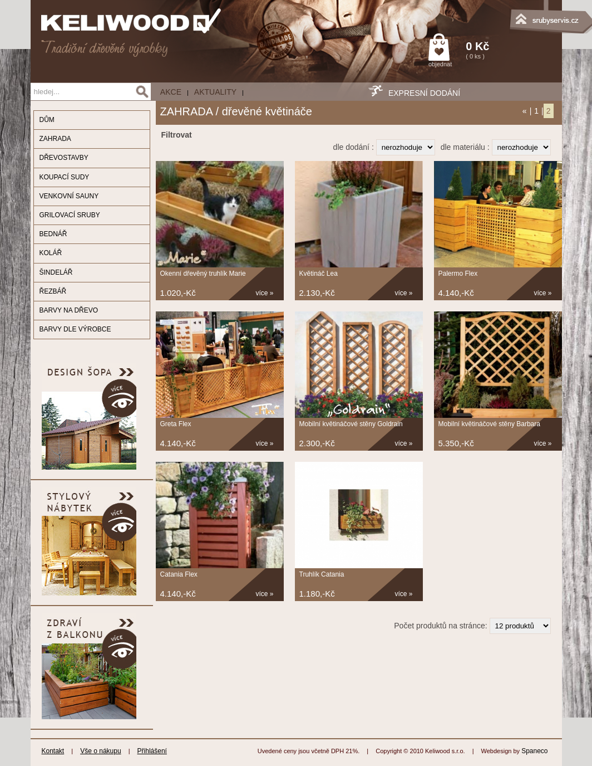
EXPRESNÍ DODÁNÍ (424, 93)
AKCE (170, 91)
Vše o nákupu (100, 751)
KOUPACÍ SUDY (65, 177)
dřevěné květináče (267, 111)
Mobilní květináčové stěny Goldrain (351, 424)
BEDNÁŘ (53, 234)
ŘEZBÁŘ (53, 291)
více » (265, 293)
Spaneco (534, 751)
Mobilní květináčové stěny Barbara (489, 424)
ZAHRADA (55, 139)
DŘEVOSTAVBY (64, 158)
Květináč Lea (318, 273)
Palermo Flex (458, 273)
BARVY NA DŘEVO (69, 310)
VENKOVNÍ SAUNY (69, 196)
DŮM (47, 120)
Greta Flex (175, 424)
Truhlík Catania (321, 574)
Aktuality (215, 91)
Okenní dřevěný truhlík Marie (203, 273)
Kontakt (53, 751)
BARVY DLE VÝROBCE (75, 329)
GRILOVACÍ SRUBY (70, 215)
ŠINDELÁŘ (56, 272)
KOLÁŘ (51, 253)
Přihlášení (152, 751)
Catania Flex (179, 574)
